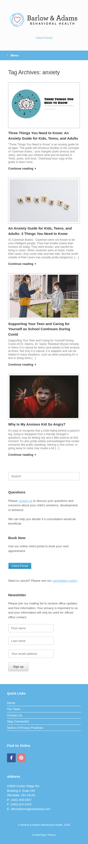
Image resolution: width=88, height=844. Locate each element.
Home (11, 703)
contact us (25, 501)
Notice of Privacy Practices (25, 727)
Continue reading (22, 168)
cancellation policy (64, 580)
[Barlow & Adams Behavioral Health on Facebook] (11, 757)
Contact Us (14, 715)
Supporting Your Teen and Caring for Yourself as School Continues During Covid (39, 329)
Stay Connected (18, 721)
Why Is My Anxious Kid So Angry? (36, 424)
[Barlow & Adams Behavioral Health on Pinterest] (21, 757)
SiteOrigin (41, 834)
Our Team (13, 709)
